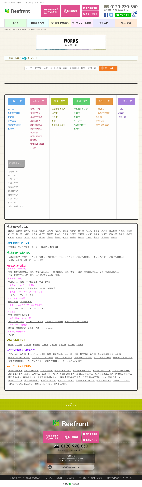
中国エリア (13, 199)
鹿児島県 (105, 237)
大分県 (89, 237)
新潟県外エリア (16, 163)
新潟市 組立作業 (15, 380)
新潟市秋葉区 (36, 129)
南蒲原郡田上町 (58, 109)
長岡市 (77, 117)
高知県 (58, 237)
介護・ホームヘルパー (45, 328)
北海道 (11, 231)
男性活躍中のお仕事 (63, 357)
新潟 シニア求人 (15, 374)
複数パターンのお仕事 (33, 260)
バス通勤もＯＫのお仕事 (42, 357)
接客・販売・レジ (16, 321)
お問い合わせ (96, 478)
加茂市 (55, 113)
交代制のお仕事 (15, 260)
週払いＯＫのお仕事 (36, 354)
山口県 (27, 237)
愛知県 (58, 234)
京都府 (81, 234)
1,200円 (62, 344)
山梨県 (27, 234)
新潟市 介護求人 (15, 370)
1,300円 (80, 344)
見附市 (77, 113)
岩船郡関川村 (14, 113)
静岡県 (50, 234)
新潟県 (122, 231)
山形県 (50, 231)
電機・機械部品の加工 (39, 272)
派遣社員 (12, 247)
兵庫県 (96, 234)
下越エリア (16, 101)
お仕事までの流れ (33, 478)
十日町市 (100, 109)
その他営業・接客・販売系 (76, 321)
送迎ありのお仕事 (53, 361)
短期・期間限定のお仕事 (85, 354)
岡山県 (11, 237)
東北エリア (13, 175)
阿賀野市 (32, 29)
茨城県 (65, 231)
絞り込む (109, 68)
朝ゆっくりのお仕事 (48, 257)
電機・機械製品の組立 (18, 272)
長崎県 (73, 237)
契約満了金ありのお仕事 (19, 357)
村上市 (11, 109)
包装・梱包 (32, 288)
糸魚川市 (122, 117)
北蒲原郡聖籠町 (15, 125)
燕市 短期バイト (116, 377)
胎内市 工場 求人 (61, 384)
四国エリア (13, 202)
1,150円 (53, 344)
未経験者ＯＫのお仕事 (122, 357)
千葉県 (96, 231)
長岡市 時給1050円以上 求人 (20, 384)
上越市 (121, 109)
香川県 (42, 237)
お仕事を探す (15, 478)
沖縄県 (114, 237)
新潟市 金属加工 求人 (104, 374)
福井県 (19, 234)
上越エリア (126, 101)
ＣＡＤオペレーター (36, 308)
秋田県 (42, 231)
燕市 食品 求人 (14, 377)
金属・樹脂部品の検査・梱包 (21, 275)
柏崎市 (77, 129)
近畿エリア (13, 195)
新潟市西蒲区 (36, 136)
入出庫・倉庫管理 (47, 288)
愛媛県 (50, 237)
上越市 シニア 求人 (121, 380)
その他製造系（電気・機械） (63, 272)
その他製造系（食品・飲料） (38, 282)
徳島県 (34, 237)
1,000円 (18, 344)
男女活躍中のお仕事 (102, 357)
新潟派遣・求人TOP (10, 29)
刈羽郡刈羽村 (80, 125)
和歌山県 (113, 234)
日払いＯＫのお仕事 (17, 354)
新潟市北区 (35, 109)
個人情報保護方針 (114, 478)
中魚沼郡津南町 (103, 113)
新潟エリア (38, 101)
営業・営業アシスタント (19, 315)
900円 (10, 344)
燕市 (54, 121)
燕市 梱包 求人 (29, 377)
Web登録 (82, 478)
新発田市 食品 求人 (84, 374)
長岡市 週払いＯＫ (102, 370)
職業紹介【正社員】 (50, 247)
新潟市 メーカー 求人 (85, 380)
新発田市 (12, 121)
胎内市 (11, 117)
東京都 (104, 231)
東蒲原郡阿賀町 (37, 144)
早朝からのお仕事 (29, 257)
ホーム (129, 478)
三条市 (55, 117)
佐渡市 (11, 129)
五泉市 (33, 148)
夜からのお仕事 (100, 257)
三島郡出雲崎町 (81, 109)
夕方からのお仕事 (84, 257)
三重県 (65, 234)
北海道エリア (14, 171)
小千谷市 (78, 121)
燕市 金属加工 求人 (62, 370)
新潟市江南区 (36, 125)
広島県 (19, 237)
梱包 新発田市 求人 (43, 384)
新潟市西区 (35, 121)
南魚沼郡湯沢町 (103, 125)
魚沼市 (99, 117)
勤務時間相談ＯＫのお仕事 (109, 354)
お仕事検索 (23, 29)
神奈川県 (113, 231)
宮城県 (34, 231)
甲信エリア (13, 183)
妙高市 (121, 113)
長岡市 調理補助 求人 (47, 377)
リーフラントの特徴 (53, 478)
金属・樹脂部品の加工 (109, 272)
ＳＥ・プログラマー (17, 308)
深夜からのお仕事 (117, 257)
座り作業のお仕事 (35, 361)
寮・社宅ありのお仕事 (72, 361)
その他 (11, 335)
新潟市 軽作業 (46, 370)
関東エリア (13, 187)
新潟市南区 (35, 132)
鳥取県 (122, 234)
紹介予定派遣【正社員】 (28, 247)
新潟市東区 (35, 113)
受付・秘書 (13, 302)
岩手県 (27, 231)
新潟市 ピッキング (50, 374)
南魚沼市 (100, 121)
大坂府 (89, 234)
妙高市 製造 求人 (48, 380)
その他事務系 (26, 302)
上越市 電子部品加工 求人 (69, 377)
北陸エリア (13, 179)
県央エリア (59, 101)
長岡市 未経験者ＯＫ (82, 370)
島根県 (129, 234)
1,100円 (45, 344)
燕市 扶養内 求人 (31, 380)
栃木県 (73, 231)
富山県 (129, 231)
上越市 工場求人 (32, 374)
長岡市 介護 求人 (104, 380)
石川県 (11, 234)
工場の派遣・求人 (42, 29)
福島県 (58, 231)
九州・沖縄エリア (16, 206)
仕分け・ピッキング (17, 288)
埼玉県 (89, 231)
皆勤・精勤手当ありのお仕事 (59, 354)
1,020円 (27, 344)
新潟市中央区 (36, 117)
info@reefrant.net (71, 467)
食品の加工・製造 (16, 282)
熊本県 (81, 237)
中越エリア (82, 101)
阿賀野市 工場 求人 (66, 380)
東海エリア (13, 191)
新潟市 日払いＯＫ (121, 370)
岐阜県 (42, 234)
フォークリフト (27, 295)
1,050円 (36, 344)
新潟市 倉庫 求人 (67, 374)
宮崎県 (96, 237)
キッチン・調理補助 (54, 321)
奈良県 (104, 234)
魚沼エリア (104, 101)
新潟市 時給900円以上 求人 (94, 377)
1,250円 (71, 344)
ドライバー (13, 295)
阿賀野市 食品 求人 (123, 374)
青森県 (19, 231)
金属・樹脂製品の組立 (88, 272)
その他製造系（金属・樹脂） (48, 275)
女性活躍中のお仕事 (83, 357)
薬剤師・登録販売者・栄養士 (21, 328)
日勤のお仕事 (14, 257)
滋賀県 (73, 234)
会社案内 (70, 478)
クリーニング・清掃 (34, 321)
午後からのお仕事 (66, 257)
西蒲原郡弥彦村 (58, 125)
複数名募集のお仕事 (17, 361)
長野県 (34, 234)
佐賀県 (65, 237)
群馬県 (81, 231)
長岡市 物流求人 (31, 370)
